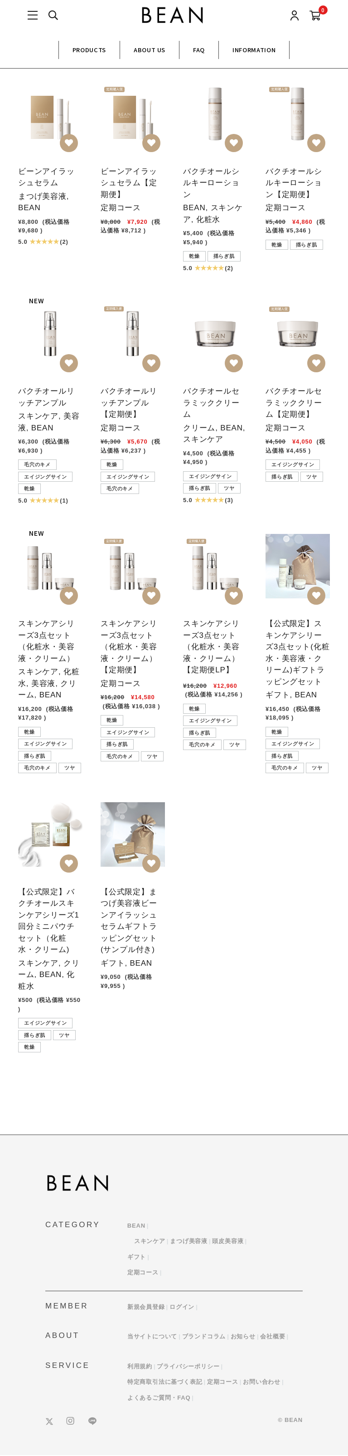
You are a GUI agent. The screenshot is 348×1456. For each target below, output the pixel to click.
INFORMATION (254, 49)
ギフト (136, 1257)
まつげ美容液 (189, 1242)
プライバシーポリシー (188, 1366)
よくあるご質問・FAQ (159, 1398)
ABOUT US (149, 49)
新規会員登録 (146, 1307)
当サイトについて (152, 1337)
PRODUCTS (89, 49)
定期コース (143, 1273)
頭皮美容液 (227, 1242)
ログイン (181, 1307)
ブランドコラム (204, 1337)
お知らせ (243, 1337)
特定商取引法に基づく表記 (165, 1382)
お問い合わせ (261, 1382)
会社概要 (272, 1337)
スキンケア (149, 1242)
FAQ (199, 49)
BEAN (136, 1226)
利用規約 (139, 1366)
